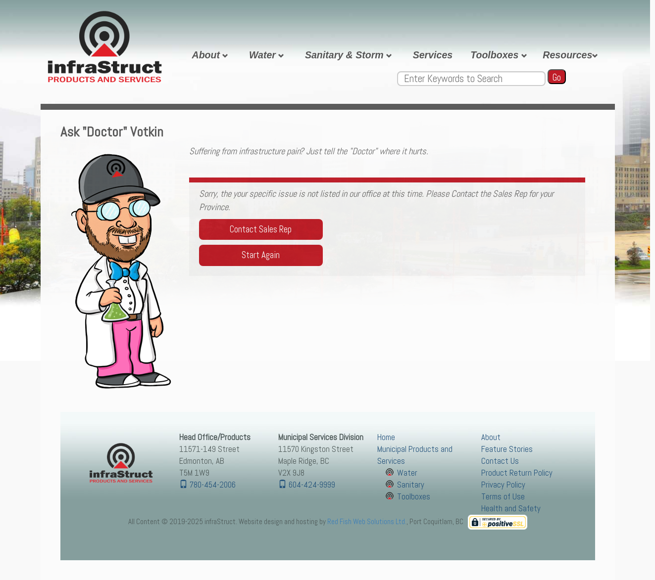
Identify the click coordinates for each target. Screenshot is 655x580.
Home (386, 437)
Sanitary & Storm (350, 54)
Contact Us (500, 461)
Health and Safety (511, 508)
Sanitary (410, 485)
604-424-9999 (306, 485)
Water (268, 54)
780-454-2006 (207, 485)
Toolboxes (500, 54)
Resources (572, 54)
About (211, 54)
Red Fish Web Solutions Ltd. (366, 521)
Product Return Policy (517, 473)
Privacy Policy (503, 485)
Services (433, 54)
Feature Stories (507, 449)
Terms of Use (503, 496)
